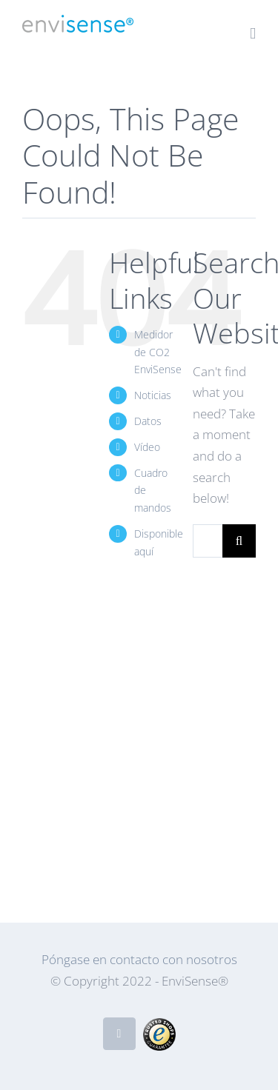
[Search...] (207, 541)
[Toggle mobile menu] (253, 33)
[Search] (239, 541)
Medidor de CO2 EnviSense (158, 352)
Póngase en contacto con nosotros (139, 959)
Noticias (152, 395)
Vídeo (147, 447)
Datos (148, 421)
